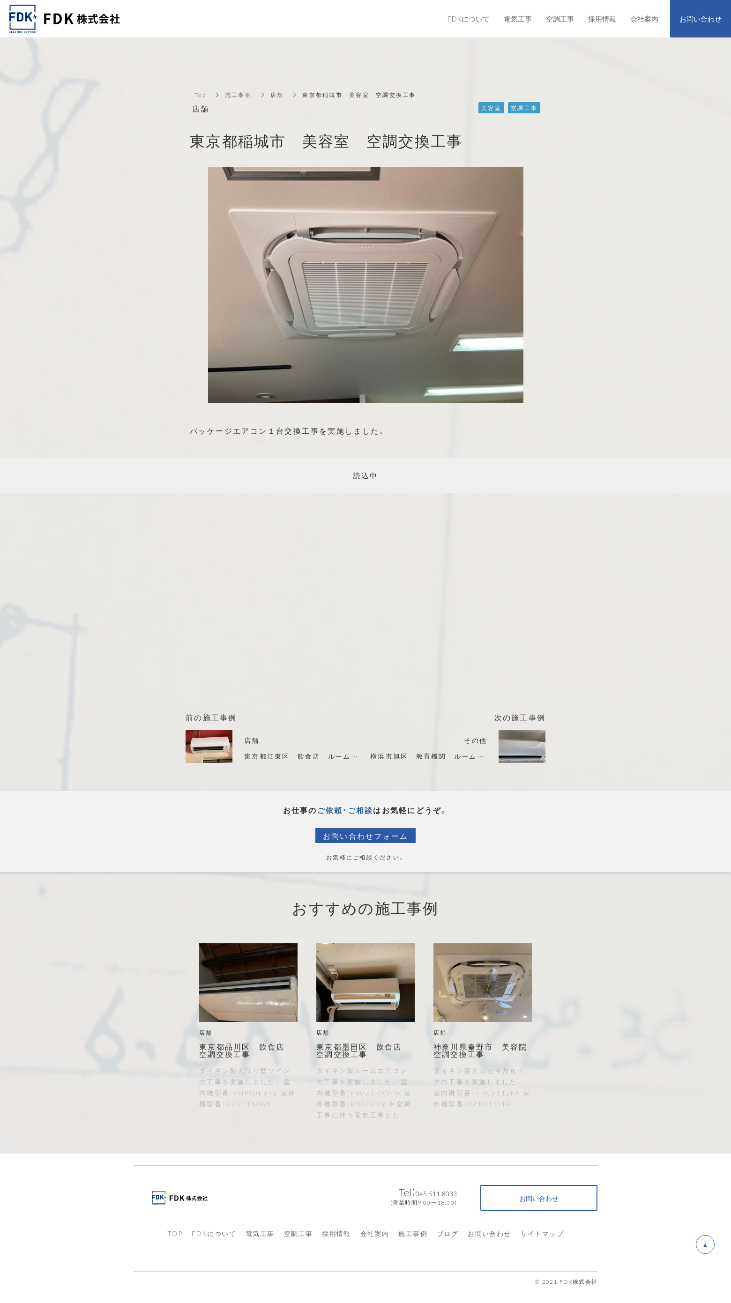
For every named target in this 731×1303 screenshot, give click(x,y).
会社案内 (374, 1233)
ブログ (447, 1233)
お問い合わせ (489, 1233)
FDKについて (214, 1233)
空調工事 (298, 1233)
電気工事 (260, 1233)
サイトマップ (542, 1233)
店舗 (277, 94)
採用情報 (336, 1233)
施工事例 (238, 94)
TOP (174, 1233)
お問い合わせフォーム (366, 835)
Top (200, 94)
